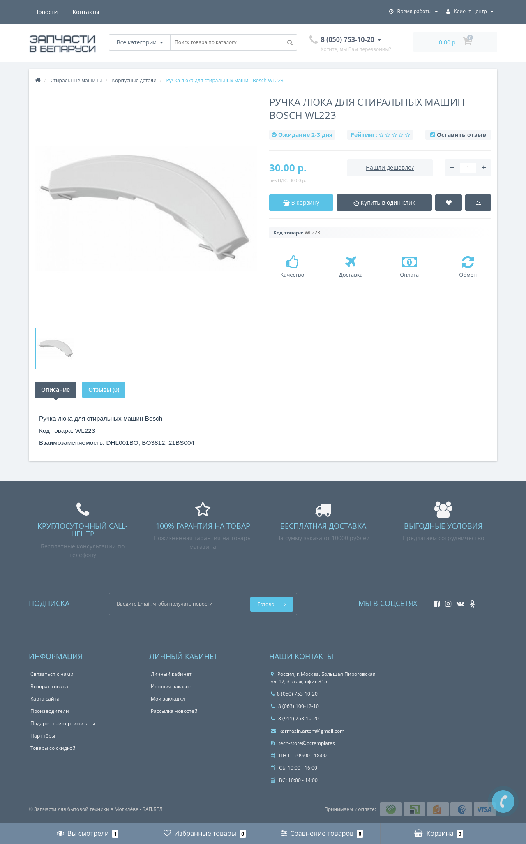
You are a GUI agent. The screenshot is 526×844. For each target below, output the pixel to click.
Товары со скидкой (53, 748)
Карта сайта (45, 698)
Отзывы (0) (104, 389)
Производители (49, 711)
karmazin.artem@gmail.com (307, 730)
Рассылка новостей (174, 711)
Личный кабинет (171, 674)
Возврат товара (49, 686)
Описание (55, 389)
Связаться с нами (52, 674)
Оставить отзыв (461, 135)
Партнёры (42, 735)
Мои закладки (168, 698)
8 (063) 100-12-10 (295, 706)
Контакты (86, 12)
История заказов (171, 686)
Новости (46, 12)
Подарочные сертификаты (62, 723)
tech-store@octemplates (303, 743)
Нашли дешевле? (390, 167)
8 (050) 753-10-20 (294, 693)
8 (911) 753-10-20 (295, 718)
